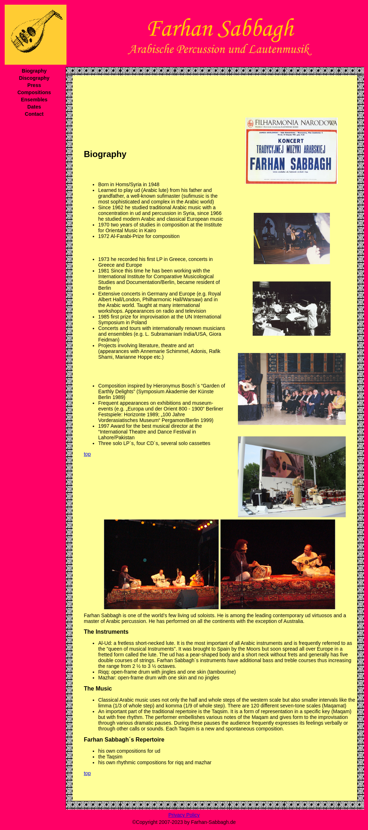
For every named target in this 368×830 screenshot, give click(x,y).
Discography (34, 78)
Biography (34, 71)
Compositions (34, 92)
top (87, 454)
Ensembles (34, 99)
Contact (34, 114)
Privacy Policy (183, 815)
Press (34, 85)
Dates (34, 107)
